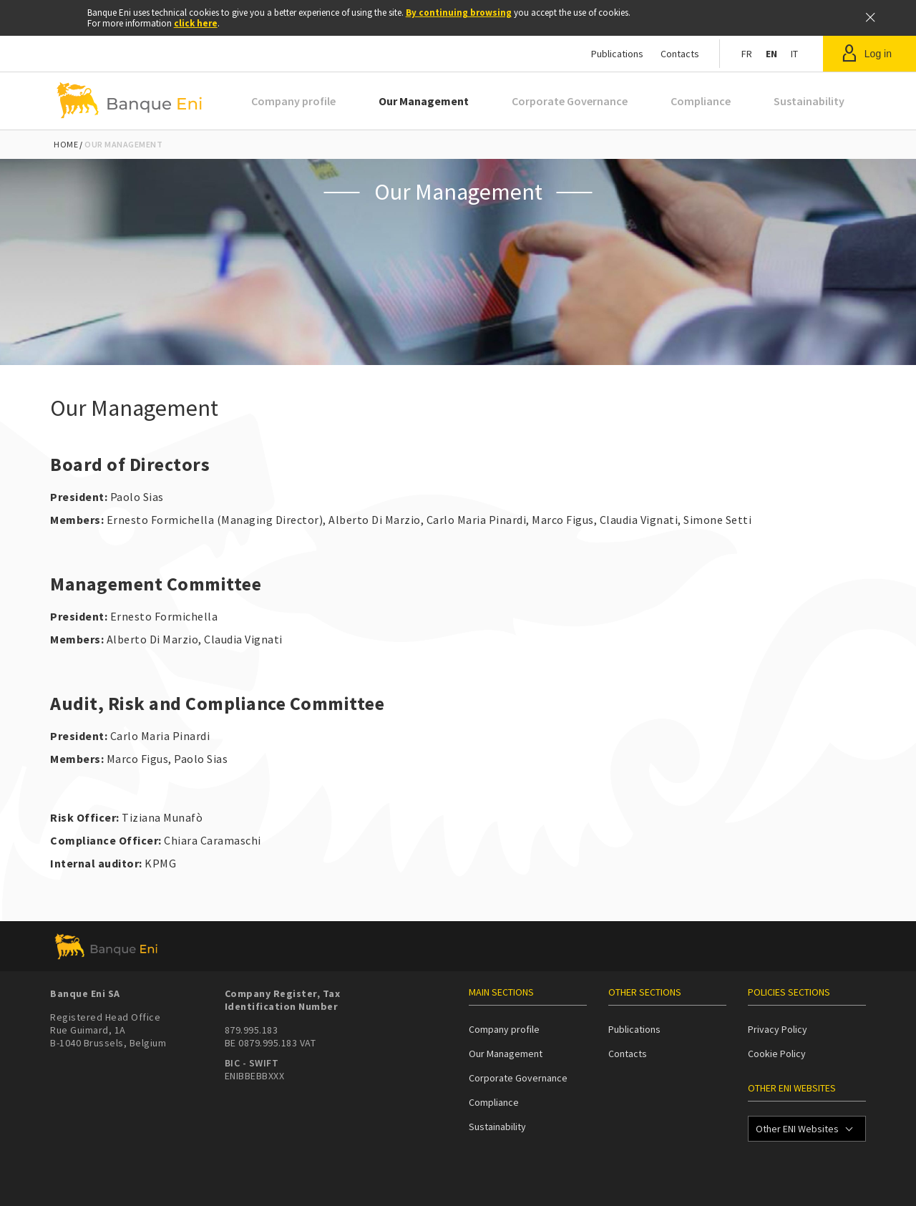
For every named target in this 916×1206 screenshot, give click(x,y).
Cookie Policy (777, 1053)
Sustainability (809, 101)
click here (196, 23)
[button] (869, 54)
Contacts (680, 53)
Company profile (293, 101)
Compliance (701, 101)
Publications (617, 53)
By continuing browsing (459, 12)
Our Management (424, 101)
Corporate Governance (570, 101)
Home (66, 144)
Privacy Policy (777, 1029)
